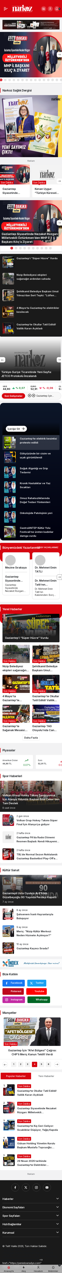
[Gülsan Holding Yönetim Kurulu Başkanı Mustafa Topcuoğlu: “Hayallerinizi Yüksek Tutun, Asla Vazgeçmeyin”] (31, 1143)
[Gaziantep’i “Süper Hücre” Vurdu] (31, 262)
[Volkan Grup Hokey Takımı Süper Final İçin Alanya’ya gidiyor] (31, 820)
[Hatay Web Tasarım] (42, 1249)
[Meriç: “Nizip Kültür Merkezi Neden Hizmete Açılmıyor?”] (31, 931)
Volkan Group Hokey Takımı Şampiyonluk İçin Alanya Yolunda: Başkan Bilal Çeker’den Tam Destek (31, 799)
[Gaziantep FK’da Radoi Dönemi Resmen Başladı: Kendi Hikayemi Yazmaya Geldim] (31, 837)
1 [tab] (11, 248)
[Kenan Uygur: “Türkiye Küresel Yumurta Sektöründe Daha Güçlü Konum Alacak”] (47, 181)
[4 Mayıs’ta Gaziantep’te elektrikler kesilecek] (31, 312)
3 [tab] (27, 1064)
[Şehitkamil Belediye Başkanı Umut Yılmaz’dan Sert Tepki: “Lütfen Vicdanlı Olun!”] (31, 295)
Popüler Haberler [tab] (16, 1076)
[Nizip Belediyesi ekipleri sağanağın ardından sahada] (31, 278)
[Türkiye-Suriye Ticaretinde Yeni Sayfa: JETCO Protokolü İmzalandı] (31, 359)
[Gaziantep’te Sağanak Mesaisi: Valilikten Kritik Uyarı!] (16, 718)
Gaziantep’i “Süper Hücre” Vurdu (26, 637)
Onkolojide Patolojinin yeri (36, 513)
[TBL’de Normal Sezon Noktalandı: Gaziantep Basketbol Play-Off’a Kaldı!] (31, 854)
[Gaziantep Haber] (33, 1252)
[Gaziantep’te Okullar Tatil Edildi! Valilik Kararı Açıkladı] (31, 328)
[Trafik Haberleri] (23, 1256)
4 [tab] (34, 1064)
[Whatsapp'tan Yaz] (38, 999)
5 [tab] (41, 1064)
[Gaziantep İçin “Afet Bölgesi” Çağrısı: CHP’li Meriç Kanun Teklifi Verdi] (31, 1038)
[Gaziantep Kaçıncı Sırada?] (31, 948)
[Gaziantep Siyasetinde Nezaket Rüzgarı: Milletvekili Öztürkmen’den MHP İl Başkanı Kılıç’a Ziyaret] (31, 54)
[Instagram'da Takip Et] (13, 999)
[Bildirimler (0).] (57, 8)
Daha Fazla (31, 737)
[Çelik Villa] (39, 1256)
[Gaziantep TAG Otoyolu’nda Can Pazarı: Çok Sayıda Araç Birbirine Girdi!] (46, 718)
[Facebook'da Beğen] (13, 983)
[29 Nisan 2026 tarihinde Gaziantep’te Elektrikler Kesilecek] (31, 1160)
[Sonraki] (59, 54)
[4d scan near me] (29, 1259)
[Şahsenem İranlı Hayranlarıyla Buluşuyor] (31, 914)
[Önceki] (2, 359)
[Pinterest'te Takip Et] (13, 991)
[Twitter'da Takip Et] (36, 983)
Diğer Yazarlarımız (47, 547)
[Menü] (5, 8)
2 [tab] (20, 1064)
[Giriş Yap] (50, 8)
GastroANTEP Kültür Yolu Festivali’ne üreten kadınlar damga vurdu (36, 531)
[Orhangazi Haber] (12, 1252)
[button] (43, 8)
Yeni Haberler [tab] (46, 1076)
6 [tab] (48, 1064)
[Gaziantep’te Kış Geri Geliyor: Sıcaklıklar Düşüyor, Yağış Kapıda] (31, 1125)
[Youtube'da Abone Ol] (36, 991)
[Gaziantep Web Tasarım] (16, 1249)
